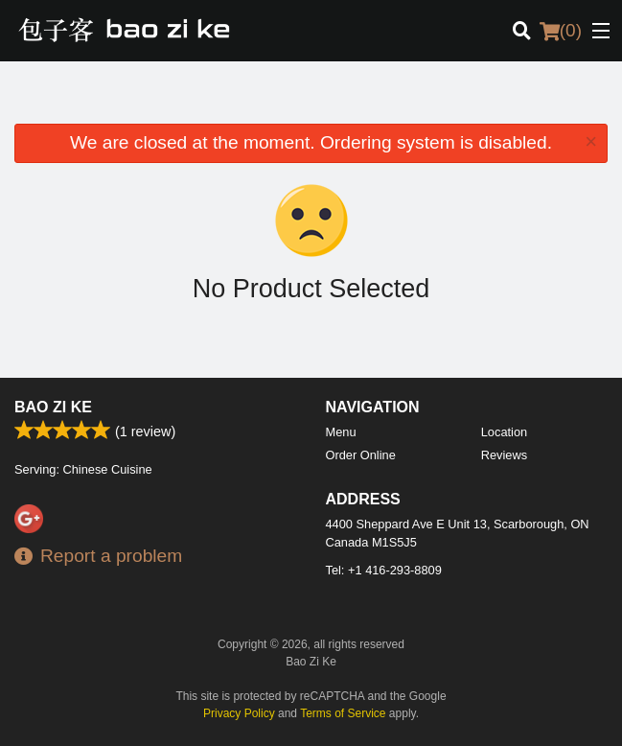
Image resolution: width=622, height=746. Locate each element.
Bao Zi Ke (53, 407)
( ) (561, 30)
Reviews (504, 455)
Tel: (384, 570)
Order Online (361, 455)
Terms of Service (342, 713)
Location (504, 432)
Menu (341, 432)
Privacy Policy (239, 713)
